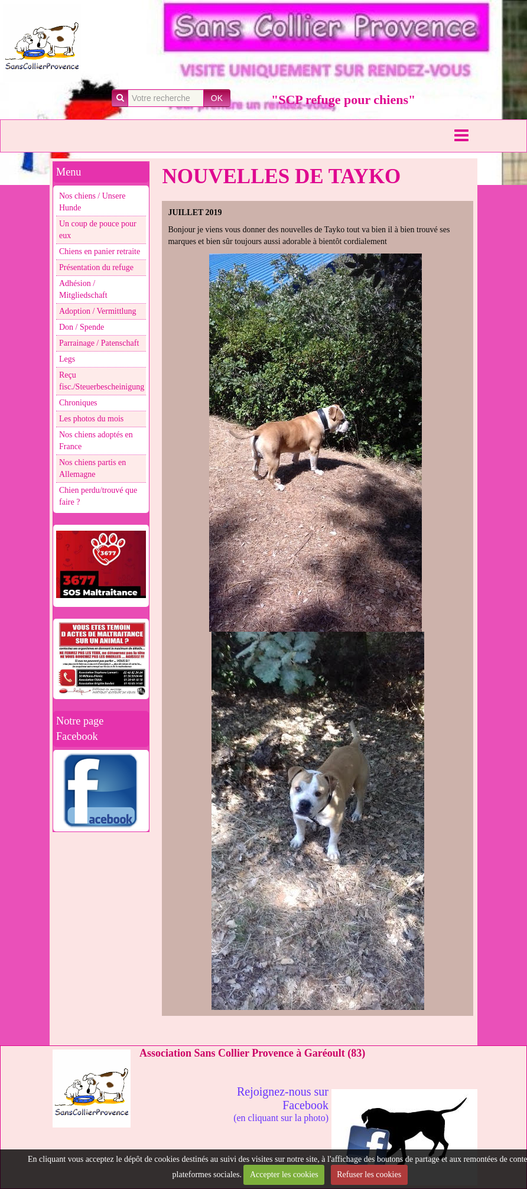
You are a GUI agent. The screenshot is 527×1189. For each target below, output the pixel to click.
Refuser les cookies (369, 1174)
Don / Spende (81, 327)
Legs (67, 359)
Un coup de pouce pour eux (97, 229)
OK (217, 98)
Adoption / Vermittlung (97, 311)
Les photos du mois (91, 418)
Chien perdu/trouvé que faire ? (98, 496)
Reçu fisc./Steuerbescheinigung (101, 381)
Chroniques (78, 402)
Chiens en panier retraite (99, 251)
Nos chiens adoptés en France (96, 440)
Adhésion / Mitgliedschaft (83, 289)
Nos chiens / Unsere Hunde (92, 201)
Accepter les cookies (284, 1174)
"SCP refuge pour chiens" (343, 99)
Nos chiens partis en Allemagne (92, 468)
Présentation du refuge (96, 267)
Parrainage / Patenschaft (99, 343)
